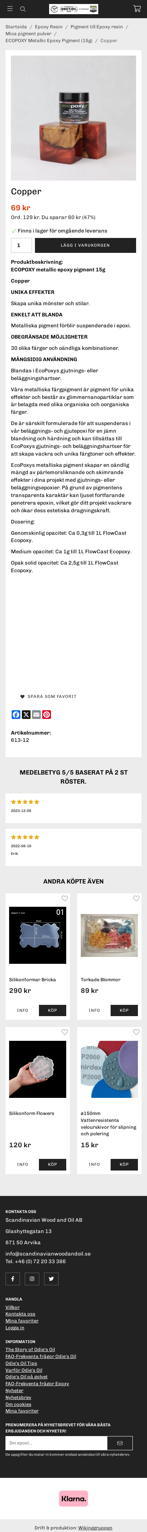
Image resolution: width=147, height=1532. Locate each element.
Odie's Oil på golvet (26, 1376)
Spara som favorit (48, 696)
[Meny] (10, 8)
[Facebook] (16, 714)
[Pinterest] (46, 714)
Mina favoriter (22, 1320)
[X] (26, 714)
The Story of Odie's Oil (30, 1349)
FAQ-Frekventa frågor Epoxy (37, 1383)
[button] (53, 1010)
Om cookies (18, 1404)
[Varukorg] (137, 8)
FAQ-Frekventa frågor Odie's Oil (40, 1356)
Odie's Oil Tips (21, 1363)
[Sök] (22, 9)
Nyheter (14, 1390)
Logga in (14, 1327)
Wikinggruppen (95, 1528)
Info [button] (22, 1010)
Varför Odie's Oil (23, 1370)
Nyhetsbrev (18, 1397)
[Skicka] (120, 1443)
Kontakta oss (20, 1314)
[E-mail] (36, 714)
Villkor (12, 1307)
